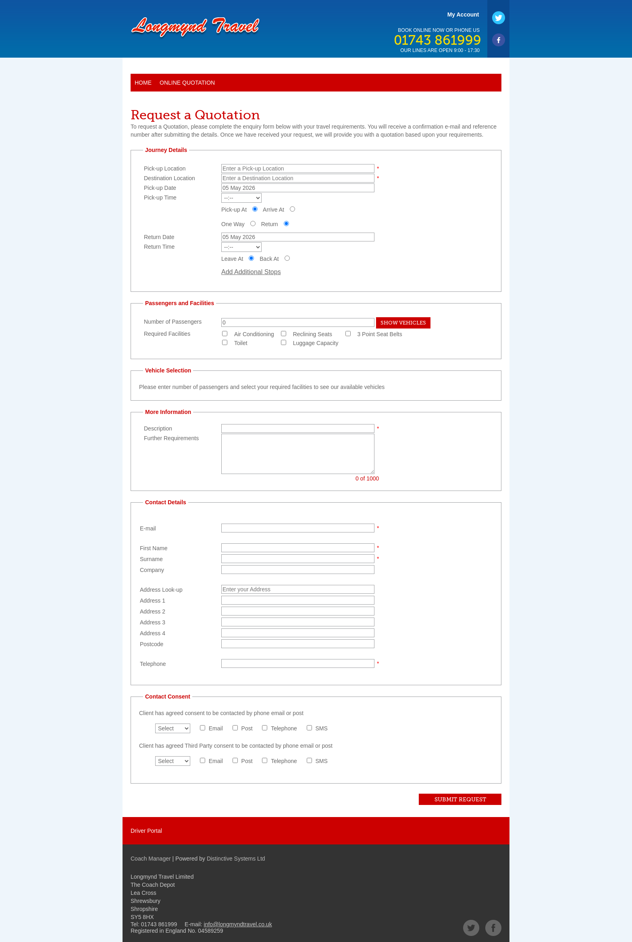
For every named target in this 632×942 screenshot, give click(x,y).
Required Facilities (167, 334)
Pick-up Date (160, 188)
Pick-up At (234, 209)
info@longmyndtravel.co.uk (238, 924)
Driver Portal (146, 831)
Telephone (284, 728)
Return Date (159, 237)
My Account (463, 14)
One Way (233, 224)
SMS (322, 728)
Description (158, 428)
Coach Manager (151, 858)
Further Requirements (171, 438)
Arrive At (273, 209)
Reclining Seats (312, 334)
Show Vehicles (403, 323)
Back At (269, 259)
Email (216, 728)
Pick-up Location (165, 168)
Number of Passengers (173, 321)
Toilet (240, 343)
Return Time (159, 246)
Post (247, 728)
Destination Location (169, 178)
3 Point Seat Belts (379, 334)
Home (143, 82)
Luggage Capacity (316, 343)
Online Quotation (187, 82)
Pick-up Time (160, 197)
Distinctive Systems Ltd (236, 858)
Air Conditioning (254, 334)
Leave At (232, 259)
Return (269, 224)
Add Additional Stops (251, 271)
